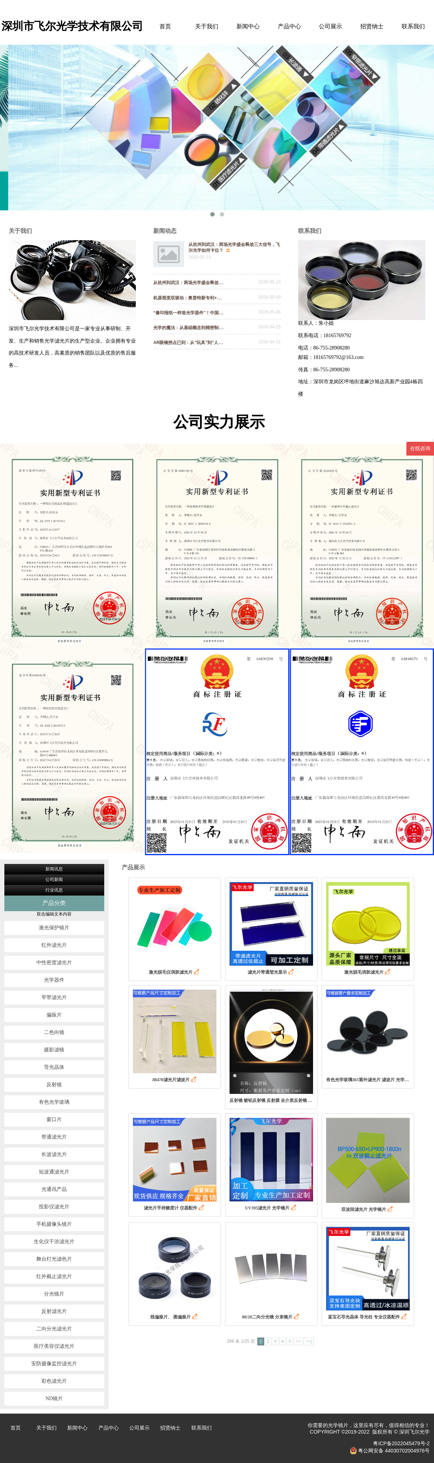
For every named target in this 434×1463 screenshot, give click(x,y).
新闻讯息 (54, 869)
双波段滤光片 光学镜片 (367, 1209)
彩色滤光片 (54, 1381)
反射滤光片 (54, 1311)
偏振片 (54, 1015)
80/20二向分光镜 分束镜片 (271, 1317)
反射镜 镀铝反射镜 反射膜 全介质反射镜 (271, 1100)
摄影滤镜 (54, 1049)
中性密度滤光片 (54, 962)
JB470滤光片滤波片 (175, 1079)
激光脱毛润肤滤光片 (368, 972)
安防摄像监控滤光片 (54, 1363)
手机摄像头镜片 (54, 1224)
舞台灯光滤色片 (54, 1259)
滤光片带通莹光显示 (271, 972)
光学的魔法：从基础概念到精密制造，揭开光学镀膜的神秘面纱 (218, 327)
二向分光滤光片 (54, 1328)
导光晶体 (54, 1067)
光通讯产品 (54, 1189)
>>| (309, 1341)
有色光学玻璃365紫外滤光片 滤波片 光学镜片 (368, 1079)
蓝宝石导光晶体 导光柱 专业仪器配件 (368, 1317)
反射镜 (54, 1084)
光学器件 (54, 980)
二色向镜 (54, 1032)
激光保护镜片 (54, 927)
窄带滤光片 (54, 997)
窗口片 (54, 1119)
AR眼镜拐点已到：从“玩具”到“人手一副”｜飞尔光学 (208, 342)
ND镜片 (54, 1398)
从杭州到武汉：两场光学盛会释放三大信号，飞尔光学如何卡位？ (220, 282)
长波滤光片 (54, 1154)
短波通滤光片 (54, 1172)
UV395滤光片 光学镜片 (271, 1208)
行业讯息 (54, 890)
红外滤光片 (54, 945)
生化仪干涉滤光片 (54, 1241)
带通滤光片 (54, 1137)
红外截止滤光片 (54, 1276)
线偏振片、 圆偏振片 (174, 1317)
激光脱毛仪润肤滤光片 (174, 972)
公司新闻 (54, 879)
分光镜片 (54, 1294)
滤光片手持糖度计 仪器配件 (174, 1208)
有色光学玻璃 (54, 1102)
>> (298, 1341)
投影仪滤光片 (54, 1206)
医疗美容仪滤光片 (54, 1346)
